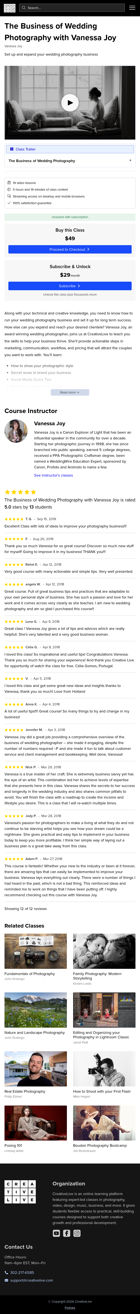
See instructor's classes (53, 475)
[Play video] (70, 103)
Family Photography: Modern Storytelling (97, 976)
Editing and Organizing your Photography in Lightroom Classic (101, 1035)
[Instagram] (77, 1233)
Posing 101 (13, 1145)
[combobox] (72, 8)
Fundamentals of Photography (30, 973)
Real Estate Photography (25, 1091)
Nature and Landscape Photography (35, 1032)
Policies (70, 1307)
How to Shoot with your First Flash (102, 1091)
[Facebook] (67, 1233)
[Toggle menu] (132, 8)
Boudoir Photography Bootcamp (100, 1145)
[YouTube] (56, 1233)
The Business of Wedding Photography (42, 160)
